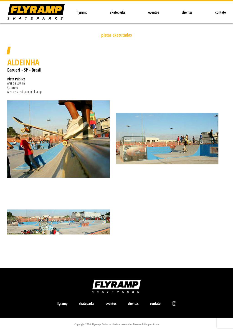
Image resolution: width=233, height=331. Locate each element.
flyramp (81, 12)
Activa (155, 324)
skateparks (117, 12)
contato (220, 12)
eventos (153, 12)
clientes (187, 12)
